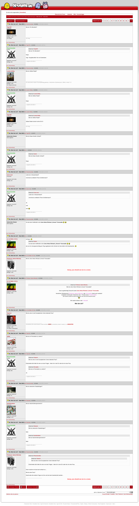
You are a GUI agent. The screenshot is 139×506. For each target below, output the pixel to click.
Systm (35, 153)
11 (123, 20)
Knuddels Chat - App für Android (40, 503)
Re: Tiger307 (27, 45)
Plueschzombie (37, 455)
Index (23, 487)
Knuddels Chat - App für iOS (55, 503)
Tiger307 (36, 48)
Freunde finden (66, 503)
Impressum (108, 503)
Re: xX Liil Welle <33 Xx (30, 255)
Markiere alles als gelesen (12, 494)
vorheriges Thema (13, 487)
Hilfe (74, 14)
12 (126, 20)
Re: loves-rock (28, 188)
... (109, 20)
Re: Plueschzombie (29, 24)
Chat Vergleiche (101, 503)
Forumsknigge (80, 14)
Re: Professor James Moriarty (31, 278)
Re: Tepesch (27, 333)
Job (113, 503)
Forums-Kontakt (106, 494)
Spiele (81, 503)
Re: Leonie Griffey (28, 90)
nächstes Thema (32, 487)
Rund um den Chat (21, 16)
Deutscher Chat (28, 503)
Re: (25, 150)
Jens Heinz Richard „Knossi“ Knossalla (88, 290)
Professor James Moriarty (81, 284)
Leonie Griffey (37, 93)
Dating (85, 503)
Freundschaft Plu (75, 503)
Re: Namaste (27, 400)
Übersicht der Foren (60, 14)
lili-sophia (36, 367)
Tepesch (36, 357)
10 (120, 20)
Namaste (36, 426)
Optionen (10, 21)
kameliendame (37, 435)
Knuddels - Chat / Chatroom (116, 494)
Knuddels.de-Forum (11, 16)
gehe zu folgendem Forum (99, 492)
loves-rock (36, 192)
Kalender (69, 14)
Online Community (92, 503)
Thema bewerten (21, 21)
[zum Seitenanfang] (10, 42)
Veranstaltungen (31, 16)
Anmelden (22, 12)
